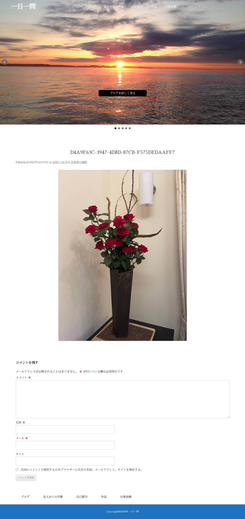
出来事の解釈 (79, 162)
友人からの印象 (114, 6)
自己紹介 (137, 6)
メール (22, 438)
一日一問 (23, 7)
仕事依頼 (170, 6)
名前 (20, 422)
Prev (4, 62)
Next (240, 62)
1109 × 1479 (60, 162)
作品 (154, 6)
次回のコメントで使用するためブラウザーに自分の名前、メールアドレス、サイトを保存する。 (82, 469)
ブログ (91, 6)
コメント (23, 377)
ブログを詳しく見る (122, 93)
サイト (20, 454)
